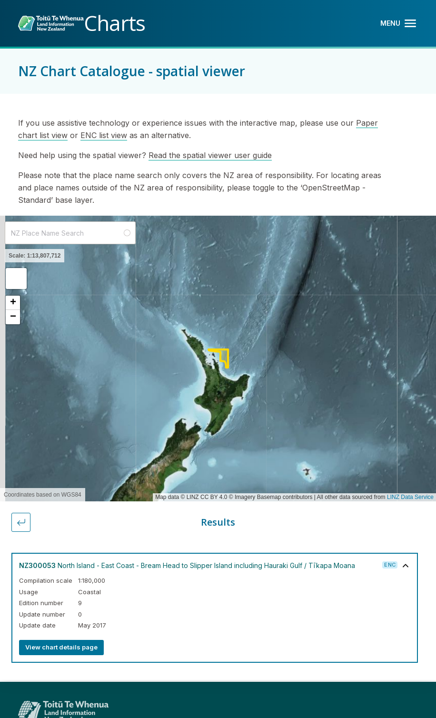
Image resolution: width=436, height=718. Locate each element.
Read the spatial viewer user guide (210, 155)
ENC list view (103, 135)
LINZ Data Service (410, 497)
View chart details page (61, 647)
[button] (16, 278)
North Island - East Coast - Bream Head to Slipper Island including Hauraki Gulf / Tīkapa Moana (187, 565)
